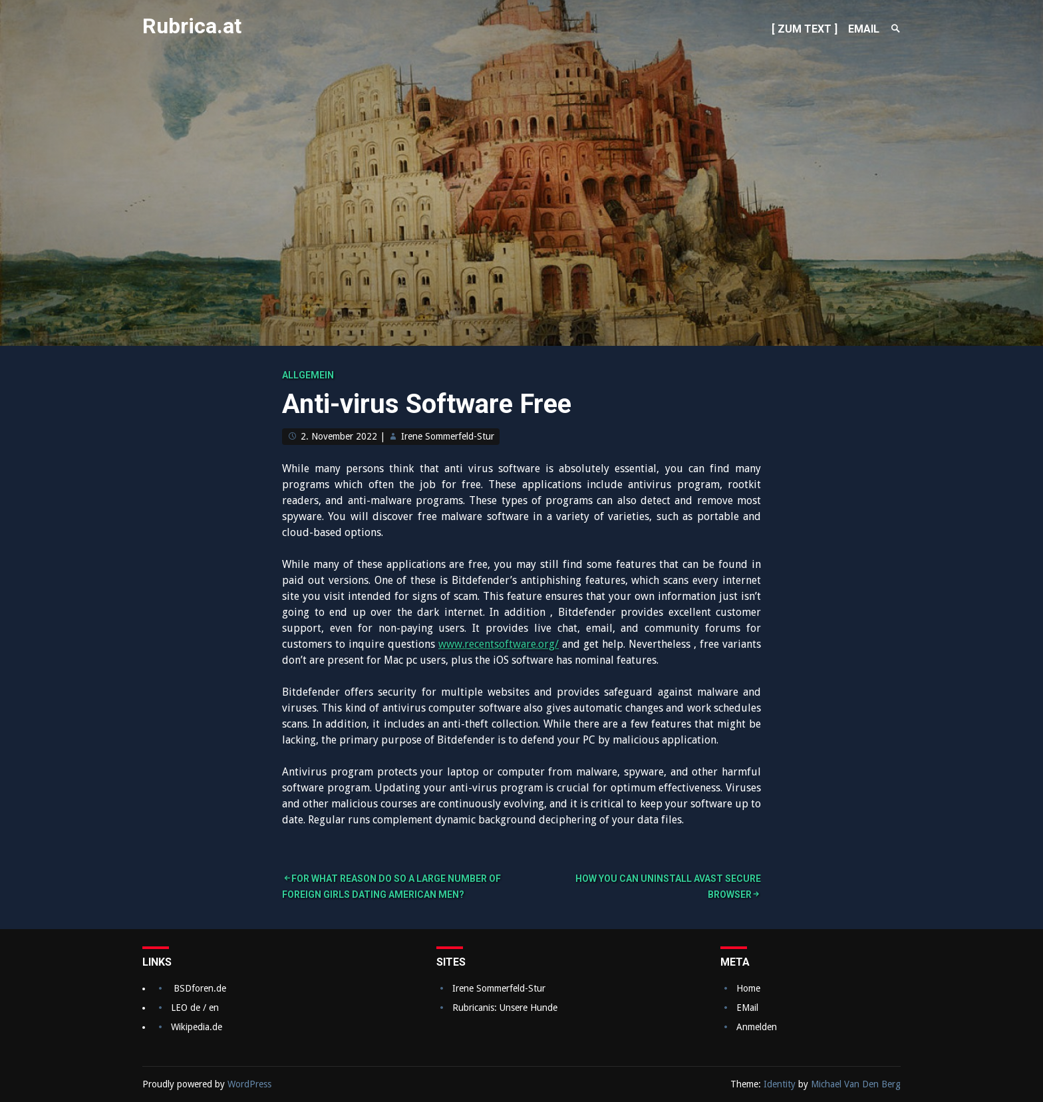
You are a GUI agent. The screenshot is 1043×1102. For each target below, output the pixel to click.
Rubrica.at (191, 26)
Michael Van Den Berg (856, 1084)
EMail (747, 1007)
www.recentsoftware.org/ (498, 644)
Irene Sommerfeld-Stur (447, 436)
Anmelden (756, 1027)
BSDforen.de (200, 988)
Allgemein (308, 375)
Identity (780, 1084)
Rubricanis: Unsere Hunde (504, 1007)
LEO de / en (195, 1007)
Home (748, 988)
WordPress (249, 1084)
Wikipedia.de (196, 1027)
